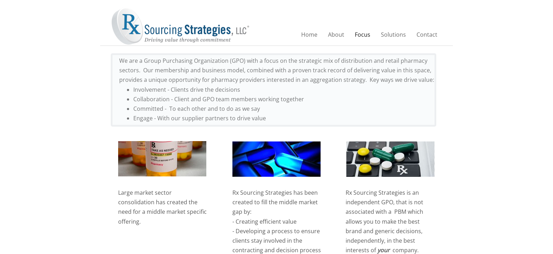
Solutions (393, 34)
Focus (362, 34)
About (336, 34)
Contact (427, 34)
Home (309, 34)
